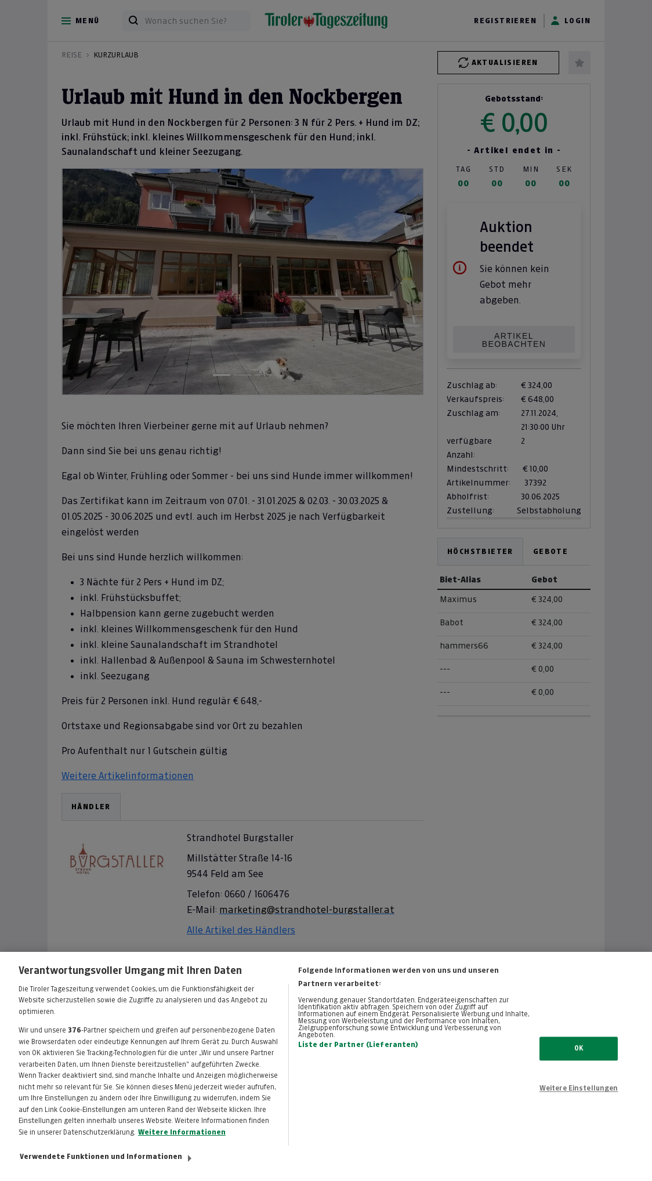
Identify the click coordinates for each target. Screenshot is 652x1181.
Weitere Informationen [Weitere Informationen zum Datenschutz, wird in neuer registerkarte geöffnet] (182, 1140)
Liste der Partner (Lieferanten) (358, 1053)
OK (578, 1056)
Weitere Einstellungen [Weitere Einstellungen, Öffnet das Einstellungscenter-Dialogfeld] (578, 1096)
